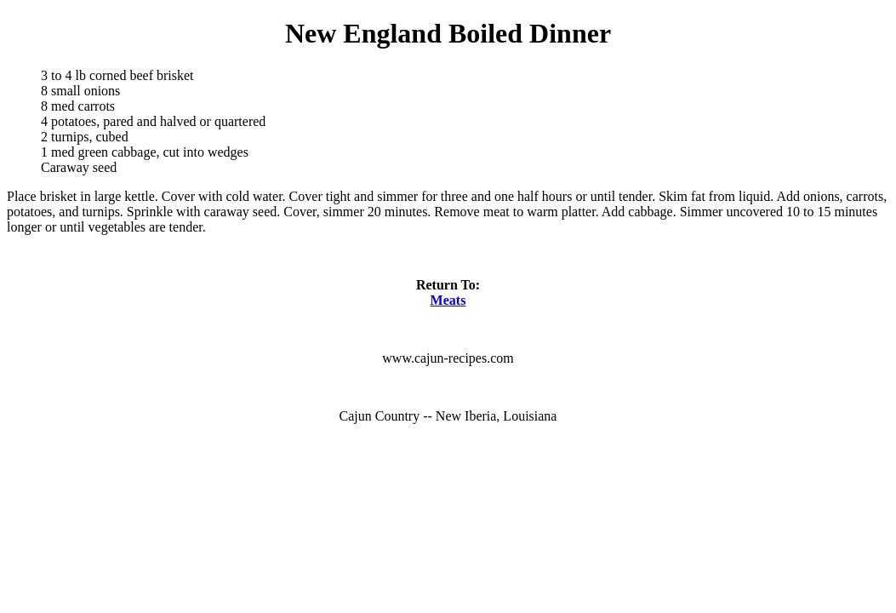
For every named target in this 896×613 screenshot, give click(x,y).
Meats (448, 300)
